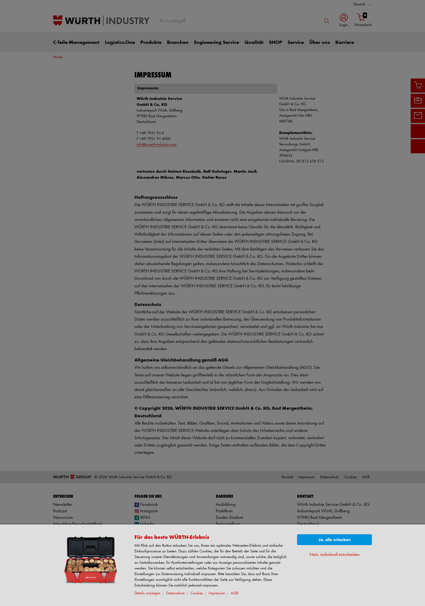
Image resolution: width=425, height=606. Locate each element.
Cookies (197, 593)
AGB (234, 593)
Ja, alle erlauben (334, 540)
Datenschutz (175, 593)
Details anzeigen (147, 593)
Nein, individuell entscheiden (335, 554)
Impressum (217, 593)
